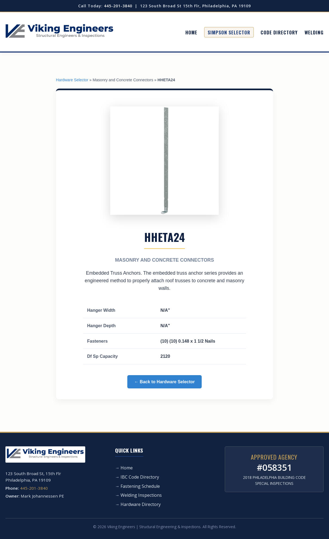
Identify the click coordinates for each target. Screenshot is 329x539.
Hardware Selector (72, 80)
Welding (314, 32)
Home (191, 32)
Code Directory (279, 32)
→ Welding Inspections (138, 495)
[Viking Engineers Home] (59, 32)
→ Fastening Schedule (137, 486)
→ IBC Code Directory (137, 477)
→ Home (124, 468)
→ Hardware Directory (138, 504)
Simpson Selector (229, 32)
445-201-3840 (118, 5)
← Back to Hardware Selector (164, 381)
